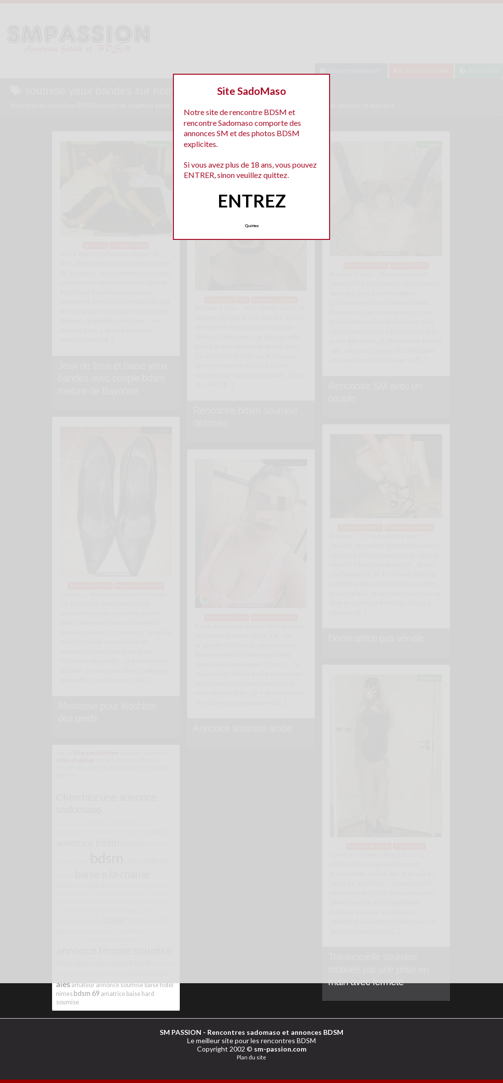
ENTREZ (252, 200)
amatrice (113, 993)
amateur (83, 985)
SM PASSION (180, 1032)
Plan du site (251, 1057)
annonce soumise (119, 985)
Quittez (252, 225)
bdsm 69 (87, 993)
